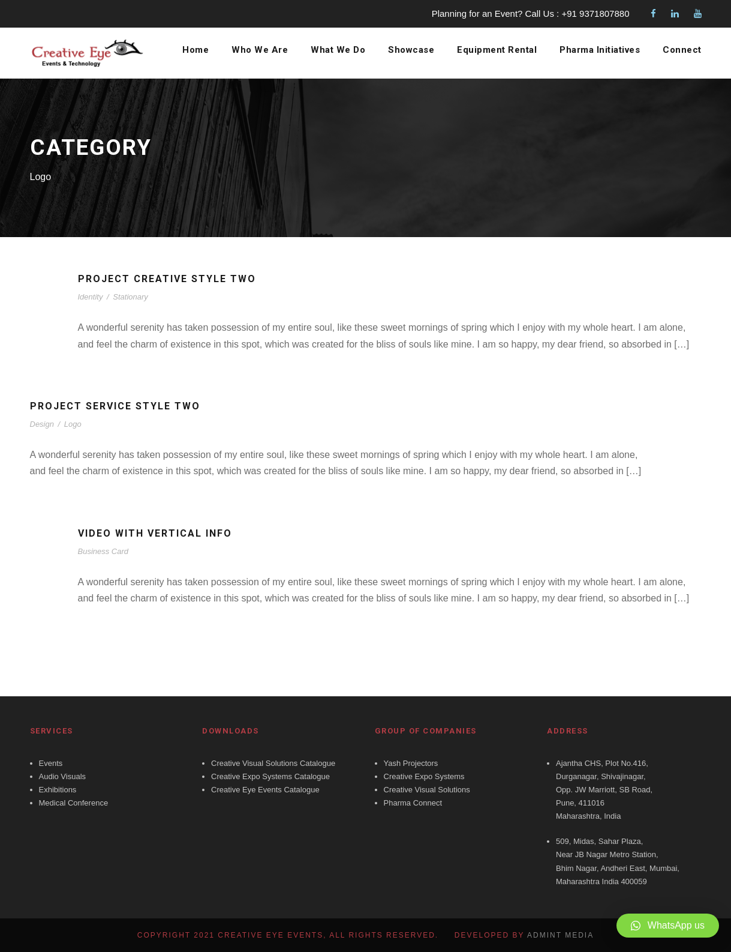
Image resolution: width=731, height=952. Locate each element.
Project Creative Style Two (171, 279)
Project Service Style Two (119, 406)
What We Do (334, 50)
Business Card (103, 551)
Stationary (130, 296)
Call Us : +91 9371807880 (577, 13)
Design (42, 424)
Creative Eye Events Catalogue (265, 789)
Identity (90, 296)
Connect (682, 50)
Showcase (408, 50)
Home (192, 50)
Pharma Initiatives (599, 50)
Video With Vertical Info (159, 533)
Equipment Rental (495, 50)
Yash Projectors (411, 763)
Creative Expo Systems (424, 776)
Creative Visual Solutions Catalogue (273, 763)
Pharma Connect (413, 802)
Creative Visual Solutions (427, 789)
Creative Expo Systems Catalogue (270, 776)
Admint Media (560, 935)
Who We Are (256, 50)
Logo (73, 424)
